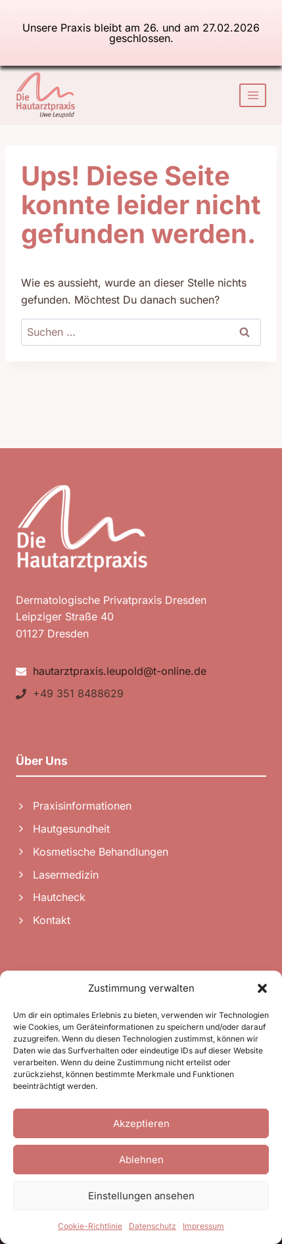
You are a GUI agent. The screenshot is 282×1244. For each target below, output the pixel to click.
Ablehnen (141, 1159)
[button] (262, 988)
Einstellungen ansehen (141, 1195)
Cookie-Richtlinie (90, 1226)
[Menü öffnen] (252, 94)
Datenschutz (152, 1226)
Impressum (203, 1226)
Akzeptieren (141, 1123)
